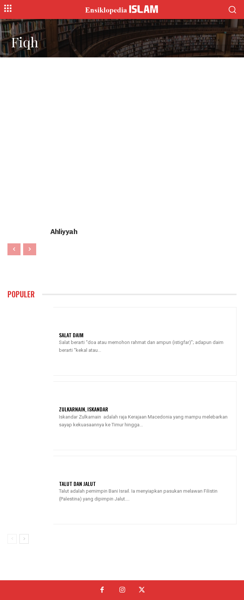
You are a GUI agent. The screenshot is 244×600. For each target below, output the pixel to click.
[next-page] (24, 539)
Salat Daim (71, 335)
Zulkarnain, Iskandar (83, 409)
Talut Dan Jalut (77, 483)
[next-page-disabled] (29, 249)
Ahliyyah (63, 232)
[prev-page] (14, 249)
